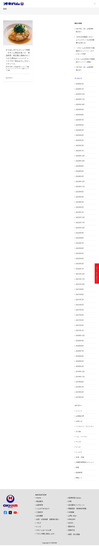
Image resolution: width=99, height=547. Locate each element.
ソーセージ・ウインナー (85, 426)
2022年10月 (80, 228)
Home (38, 498)
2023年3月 (80, 202)
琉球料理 (79, 472)
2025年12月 (80, 94)
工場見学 (39, 512)
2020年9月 (80, 340)
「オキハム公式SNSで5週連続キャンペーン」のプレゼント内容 (85, 51)
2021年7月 (80, 299)
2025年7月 (80, 120)
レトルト (79, 452)
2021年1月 (80, 330)
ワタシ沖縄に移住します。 (46, 534)
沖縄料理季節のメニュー (85, 462)
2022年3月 (80, 263)
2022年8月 (80, 238)
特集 (77, 467)
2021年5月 (80, 310)
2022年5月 (80, 253)
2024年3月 (80, 176)
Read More (9, 78)
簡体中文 (71, 530)
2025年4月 (80, 135)
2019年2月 (80, 397)
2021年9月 (80, 289)
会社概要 (39, 516)
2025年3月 (80, 140)
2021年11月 (80, 279)
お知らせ (79, 421)
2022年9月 (80, 233)
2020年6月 (80, 356)
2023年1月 (80, 212)
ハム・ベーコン (81, 436)
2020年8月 (80, 346)
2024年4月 (80, 171)
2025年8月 (80, 114)
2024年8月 (80, 166)
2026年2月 (80, 84)
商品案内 (39, 501)
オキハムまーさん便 (43, 530)
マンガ (78, 442)
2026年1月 (80, 89)
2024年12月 (80, 156)
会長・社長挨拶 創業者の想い (47, 519)
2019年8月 (80, 382)
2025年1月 (80, 150)
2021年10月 (80, 284)
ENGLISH (71, 519)
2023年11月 (80, 186)
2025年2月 (80, 145)
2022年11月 (80, 222)
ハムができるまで (42, 508)
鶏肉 (9, 70)
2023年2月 (80, 207)
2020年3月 (80, 366)
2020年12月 (80, 335)
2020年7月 (80, 351)
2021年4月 (80, 315)
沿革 (70, 501)
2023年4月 (80, 197)
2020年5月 (80, 361)
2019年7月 (80, 387)
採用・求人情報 (74, 534)
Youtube (15, 512)
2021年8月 (80, 294)
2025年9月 (80, 109)
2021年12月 (80, 274)
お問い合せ (72, 516)
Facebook (5, 512)
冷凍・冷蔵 (80, 457)
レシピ (23, 66)
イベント (79, 411)
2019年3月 (80, 392)
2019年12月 (80, 371)
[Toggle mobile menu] (95, 4)
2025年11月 (80, 99)
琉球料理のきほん (74, 498)
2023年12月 (80, 181)
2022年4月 (80, 258)
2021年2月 (80, 325)
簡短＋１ (79, 478)
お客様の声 (80, 416)
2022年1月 (80, 269)
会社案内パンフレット (76, 505)
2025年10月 (80, 104)
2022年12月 (80, 217)
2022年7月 (80, 243)
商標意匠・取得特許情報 (77, 508)
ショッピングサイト (97, 273)
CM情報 (71, 512)
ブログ (38, 523)
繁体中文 (71, 526)
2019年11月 (80, 376)
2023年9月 (80, 192)
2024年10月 (80, 161)
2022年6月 (80, 248)
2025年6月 (80, 125)
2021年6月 (80, 305)
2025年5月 (80, 130)
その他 (78, 431)
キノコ (7, 68)
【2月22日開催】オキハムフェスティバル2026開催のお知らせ (85, 40)
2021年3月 (80, 320)
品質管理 (39, 505)
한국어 (70, 523)
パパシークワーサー (15, 68)
